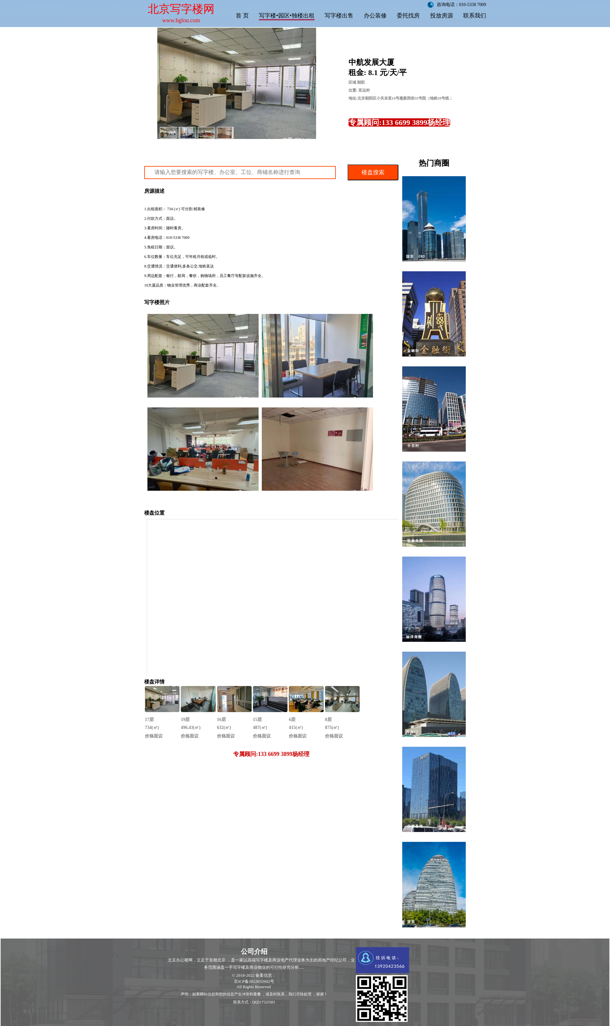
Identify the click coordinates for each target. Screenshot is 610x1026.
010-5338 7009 (177, 237)
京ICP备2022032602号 (254, 981)
